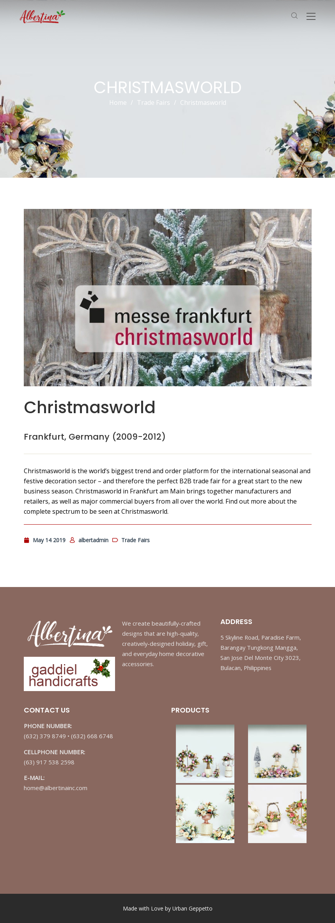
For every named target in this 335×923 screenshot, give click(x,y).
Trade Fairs (153, 102)
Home (118, 102)
